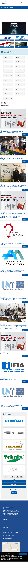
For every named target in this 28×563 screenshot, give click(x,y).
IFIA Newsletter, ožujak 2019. (8, 380)
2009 (17, 95)
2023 (17, 62)
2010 (6, 95)
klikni (14, 480)
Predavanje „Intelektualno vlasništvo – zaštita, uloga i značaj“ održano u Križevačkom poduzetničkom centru (12, 273)
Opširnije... (25, 135)
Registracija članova (8, 508)
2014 (6, 85)
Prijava (14, 493)
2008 (6, 99)
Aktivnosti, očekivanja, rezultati (10, 515)
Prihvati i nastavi (22, 554)
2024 (6, 62)
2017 (17, 76)
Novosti (6, 7)
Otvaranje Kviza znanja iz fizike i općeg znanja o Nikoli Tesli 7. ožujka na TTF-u (13, 300)
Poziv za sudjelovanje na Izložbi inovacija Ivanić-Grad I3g (13, 245)
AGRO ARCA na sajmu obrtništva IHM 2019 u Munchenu (12, 160)
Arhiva (11, 7)
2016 (6, 81)
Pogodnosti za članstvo (8, 509)
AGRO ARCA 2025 (21, 47)
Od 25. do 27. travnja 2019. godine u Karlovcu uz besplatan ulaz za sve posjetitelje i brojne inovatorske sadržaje (13, 188)
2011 (17, 90)
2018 (6, 76)
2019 (17, 72)
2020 (6, 72)
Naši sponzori (8, 415)
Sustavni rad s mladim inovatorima (11, 512)
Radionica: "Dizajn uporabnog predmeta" (11, 355)
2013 (17, 85)
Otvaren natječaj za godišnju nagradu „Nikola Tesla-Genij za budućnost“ (12, 407)
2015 (17, 81)
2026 (6, 58)
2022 (6, 67)
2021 (17, 67)
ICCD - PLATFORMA (7, 41)
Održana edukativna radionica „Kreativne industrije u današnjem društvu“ (11, 133)
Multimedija (14, 488)
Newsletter (14, 485)
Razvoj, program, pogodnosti (10, 511)
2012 (6, 90)
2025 (17, 58)
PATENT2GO (21, 41)
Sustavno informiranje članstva (10, 514)
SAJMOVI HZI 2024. (7, 47)
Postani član (14, 482)
